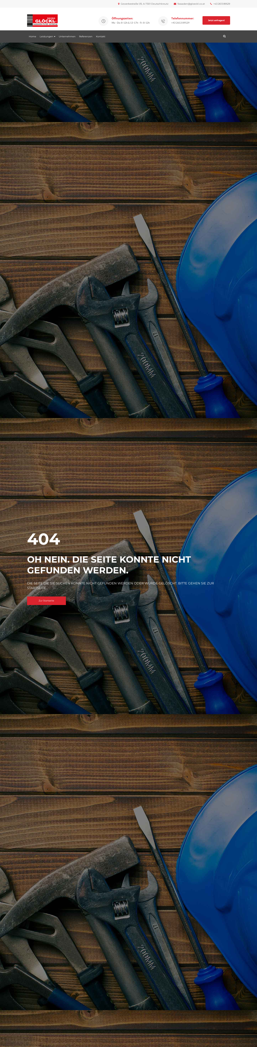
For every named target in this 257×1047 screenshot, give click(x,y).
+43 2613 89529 (220, 3)
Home (32, 36)
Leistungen (46, 36)
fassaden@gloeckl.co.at (189, 3)
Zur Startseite (46, 600)
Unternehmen (67, 36)
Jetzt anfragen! (216, 20)
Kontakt (100, 36)
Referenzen (85, 36)
